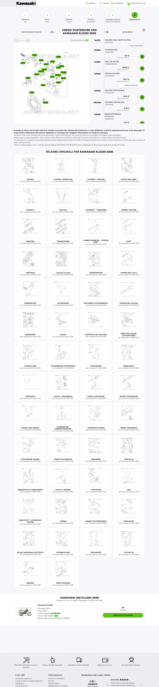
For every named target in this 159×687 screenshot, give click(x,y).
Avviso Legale (53, 683)
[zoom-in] (28, 40)
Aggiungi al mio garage (123, 615)
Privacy (51, 681)
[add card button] (142, 56)
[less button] (131, 56)
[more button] (137, 56)
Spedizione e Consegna (57, 686)
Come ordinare (21, 686)
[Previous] (52, 32)
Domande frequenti (23, 679)
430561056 (109, 119)
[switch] (87, 40)
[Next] (106, 32)
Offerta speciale (131, 85)
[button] (143, 30)
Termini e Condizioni (56, 679)
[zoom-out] (16, 40)
